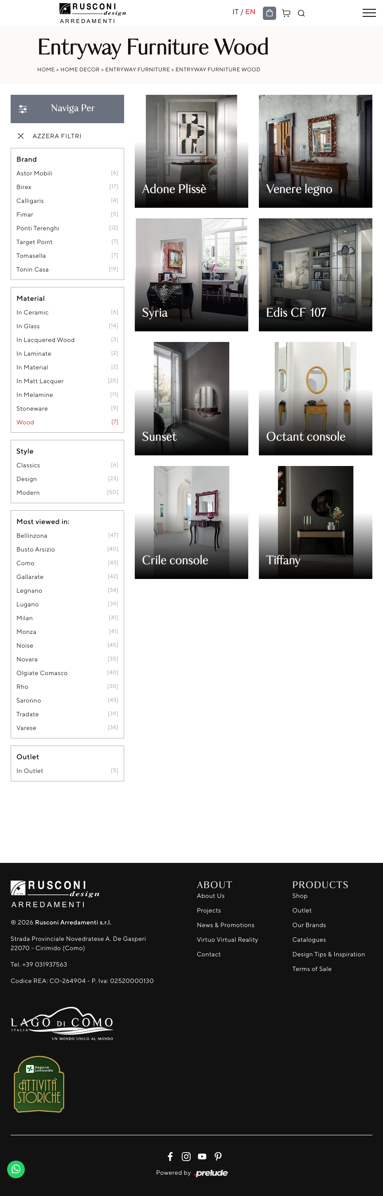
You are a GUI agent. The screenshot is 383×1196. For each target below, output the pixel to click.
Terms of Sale (312, 969)
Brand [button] (26, 159)
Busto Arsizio (35, 549)
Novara (27, 659)
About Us (211, 896)
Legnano (29, 590)
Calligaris (30, 201)
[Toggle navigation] (369, 13)
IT (235, 11)
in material (32, 367)
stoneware (32, 408)
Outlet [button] (27, 756)
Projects (209, 910)
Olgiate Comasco (42, 673)
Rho (22, 687)
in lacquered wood (45, 340)
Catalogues (309, 940)
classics (28, 465)
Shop (300, 896)
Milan (24, 618)
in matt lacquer (40, 381)
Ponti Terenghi (37, 228)
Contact (209, 954)
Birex (23, 187)
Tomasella (31, 256)
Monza (26, 632)
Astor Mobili (34, 173)
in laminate (33, 353)
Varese (26, 728)
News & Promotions (225, 925)
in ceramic (32, 312)
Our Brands (309, 925)
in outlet (29, 771)
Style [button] (25, 451)
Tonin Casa (32, 269)
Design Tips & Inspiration (329, 954)
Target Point (34, 242)
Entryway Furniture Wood (218, 69)
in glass (28, 326)
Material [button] (30, 298)
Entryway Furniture (137, 69)
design (26, 479)
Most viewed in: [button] (43, 521)
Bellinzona (31, 536)
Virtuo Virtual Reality (227, 940)
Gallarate (30, 577)
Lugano (27, 604)
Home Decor (80, 69)
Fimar (24, 214)
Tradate (27, 714)
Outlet (302, 910)
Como (25, 563)
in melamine (34, 395)
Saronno (28, 700)
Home (46, 69)
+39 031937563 (44, 964)
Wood (25, 422)
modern (28, 493)
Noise (25, 645)
